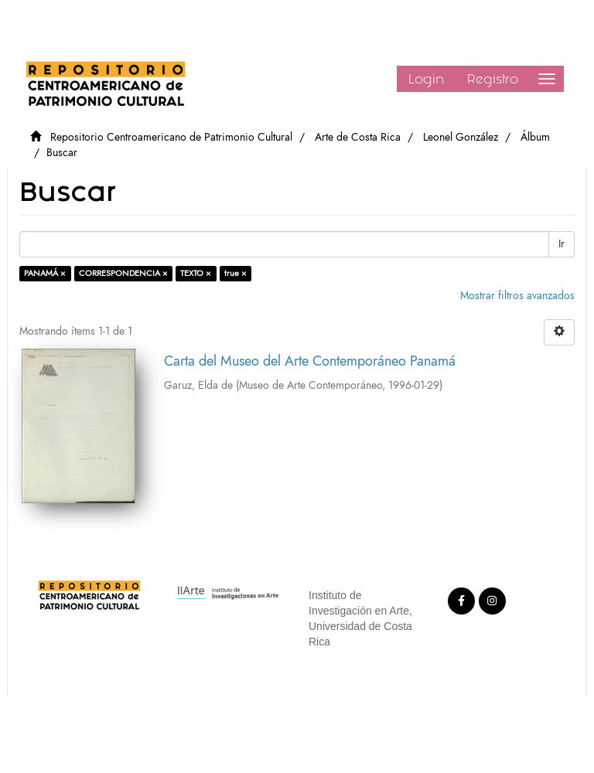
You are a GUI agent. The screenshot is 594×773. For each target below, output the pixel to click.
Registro (492, 78)
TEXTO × (195, 273)
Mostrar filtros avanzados (517, 295)
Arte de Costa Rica (358, 137)
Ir (561, 244)
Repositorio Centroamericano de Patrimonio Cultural (171, 137)
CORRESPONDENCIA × (123, 273)
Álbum (535, 137)
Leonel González (460, 137)
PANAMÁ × (45, 273)
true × (235, 273)
